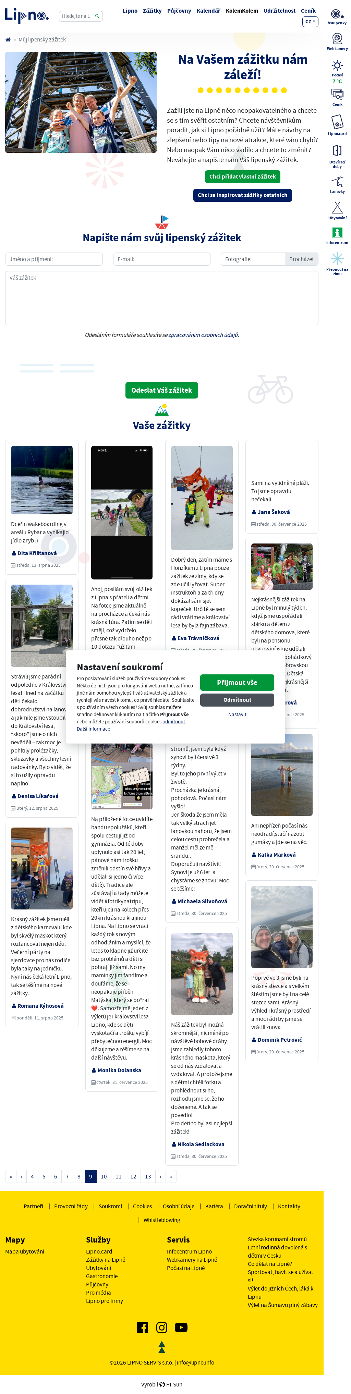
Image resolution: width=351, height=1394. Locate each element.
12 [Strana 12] (133, 1176)
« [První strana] (11, 1176)
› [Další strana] (160, 1176)
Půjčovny (179, 11)
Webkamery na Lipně (192, 1259)
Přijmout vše (237, 682)
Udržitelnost (279, 11)
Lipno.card (99, 1251)
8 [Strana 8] (79, 1176)
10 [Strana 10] (104, 1176)
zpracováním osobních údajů (203, 335)
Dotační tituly (250, 1206)
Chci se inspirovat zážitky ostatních (243, 195)
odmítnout (173, 722)
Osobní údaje (178, 1206)
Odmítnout (237, 700)
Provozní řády (71, 1206)
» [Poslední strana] (171, 1176)
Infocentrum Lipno (189, 1251)
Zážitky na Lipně (105, 1259)
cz (308, 21)
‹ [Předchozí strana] (21, 1176)
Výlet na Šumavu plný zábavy (283, 1305)
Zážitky (152, 11)
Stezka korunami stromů (277, 1239)
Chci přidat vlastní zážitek (242, 177)
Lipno (130, 11)
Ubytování (98, 1268)
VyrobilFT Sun (161, 1384)
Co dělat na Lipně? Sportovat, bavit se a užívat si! (280, 1272)
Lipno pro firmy (104, 1301)
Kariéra (214, 1206)
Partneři (33, 1206)
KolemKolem (242, 11)
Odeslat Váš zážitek (161, 390)
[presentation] (162, 363)
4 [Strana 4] (32, 1176)
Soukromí (110, 1206)
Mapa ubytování (24, 1251)
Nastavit (237, 714)
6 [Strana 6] (55, 1176)
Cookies (142, 1206)
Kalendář (208, 11)
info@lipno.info (195, 1362)
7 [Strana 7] (67, 1176)
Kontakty (289, 1206)
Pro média (98, 1292)
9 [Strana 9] (90, 1176)
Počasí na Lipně (186, 1268)
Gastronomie (102, 1276)
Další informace (93, 729)
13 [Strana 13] (148, 1176)
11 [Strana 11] (119, 1176)
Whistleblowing (162, 1220)
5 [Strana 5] (44, 1176)
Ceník (308, 11)
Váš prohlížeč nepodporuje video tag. (282, 461)
